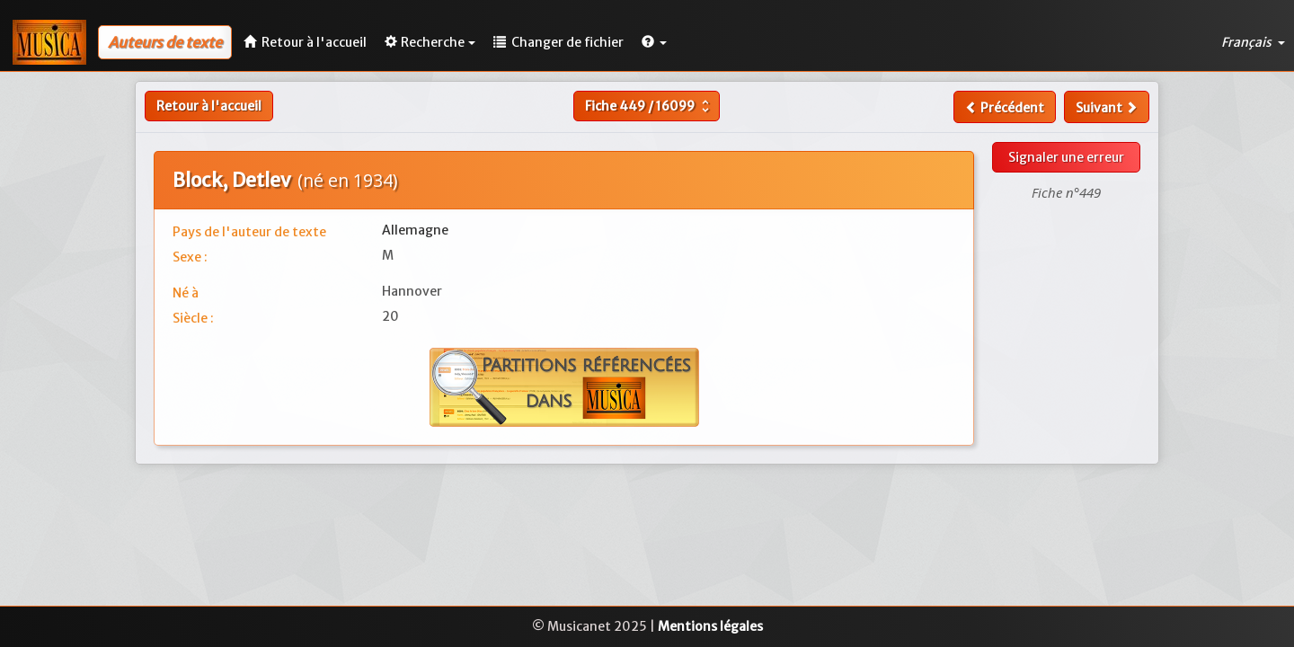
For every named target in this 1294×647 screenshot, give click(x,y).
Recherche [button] (430, 42)
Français (1253, 42)
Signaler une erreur (1066, 157)
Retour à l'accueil (208, 106)
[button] (654, 42)
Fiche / (649, 106)
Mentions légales (710, 626)
